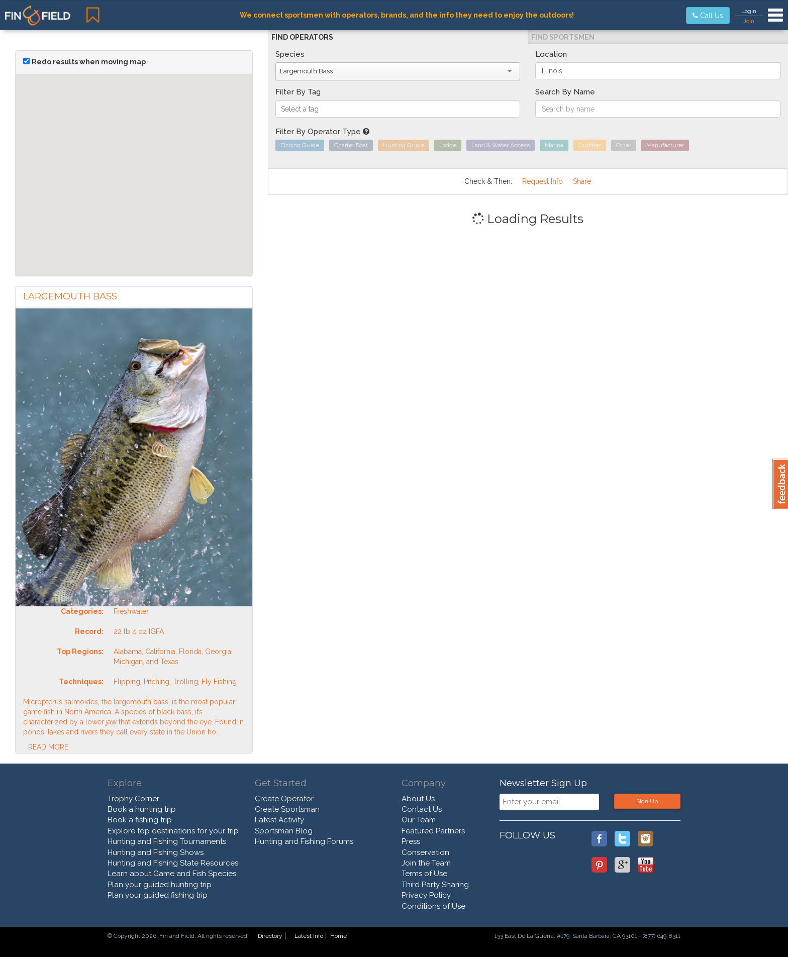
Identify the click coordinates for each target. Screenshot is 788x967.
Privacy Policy (426, 895)
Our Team (419, 819)
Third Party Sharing (435, 884)
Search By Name (565, 91)
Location (551, 54)
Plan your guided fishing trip (158, 895)
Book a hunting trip (142, 809)
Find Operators (302, 37)
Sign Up (647, 801)
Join (748, 21)
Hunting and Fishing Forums (304, 841)
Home (338, 935)
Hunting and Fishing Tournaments (167, 841)
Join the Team (426, 863)
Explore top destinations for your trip (173, 830)
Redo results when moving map (89, 62)
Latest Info (308, 935)
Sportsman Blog (284, 830)
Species (290, 54)
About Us (418, 798)
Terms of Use (424, 873)
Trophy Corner (133, 798)
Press (411, 841)
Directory (270, 935)
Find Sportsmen (563, 37)
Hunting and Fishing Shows (156, 852)
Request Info (542, 181)
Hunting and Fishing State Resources (173, 863)
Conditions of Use (433, 906)
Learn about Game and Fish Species (172, 873)
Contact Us (422, 809)
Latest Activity (279, 819)
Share (582, 181)
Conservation (425, 852)
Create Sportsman (287, 809)
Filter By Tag (298, 91)
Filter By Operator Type (322, 131)
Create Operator (284, 798)
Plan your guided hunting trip (160, 884)
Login (748, 11)
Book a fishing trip (140, 819)
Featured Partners (433, 830)
